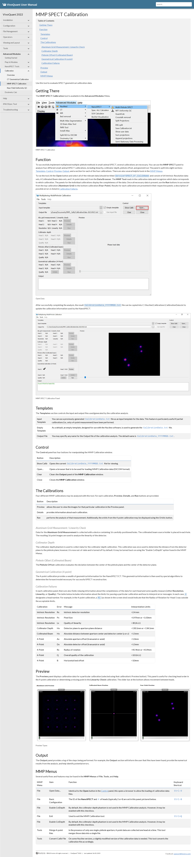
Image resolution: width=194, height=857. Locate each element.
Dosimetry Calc (11, 92)
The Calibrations (48, 42)
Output (43, 71)
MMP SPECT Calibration (16, 84)
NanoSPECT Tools (17, 66)
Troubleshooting (16, 109)
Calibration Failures (50, 63)
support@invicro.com (182, 854)
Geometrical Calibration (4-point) (57, 59)
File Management (16, 31)
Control (44, 38)
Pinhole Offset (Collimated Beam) (57, 55)
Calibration (17, 70)
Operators (16, 37)
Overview (11, 75)
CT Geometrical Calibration (18, 79)
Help (16, 98)
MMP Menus (46, 76)
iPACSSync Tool (16, 104)
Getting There (45, 25)
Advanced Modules (16, 54)
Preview (44, 67)
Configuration (16, 25)
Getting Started (11, 58)
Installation (16, 20)
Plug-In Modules (17, 62)
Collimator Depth (49, 51)
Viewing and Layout (16, 42)
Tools (16, 48)
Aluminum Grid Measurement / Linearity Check (63, 47)
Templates (45, 34)
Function (43, 29)
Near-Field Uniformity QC (17, 88)
